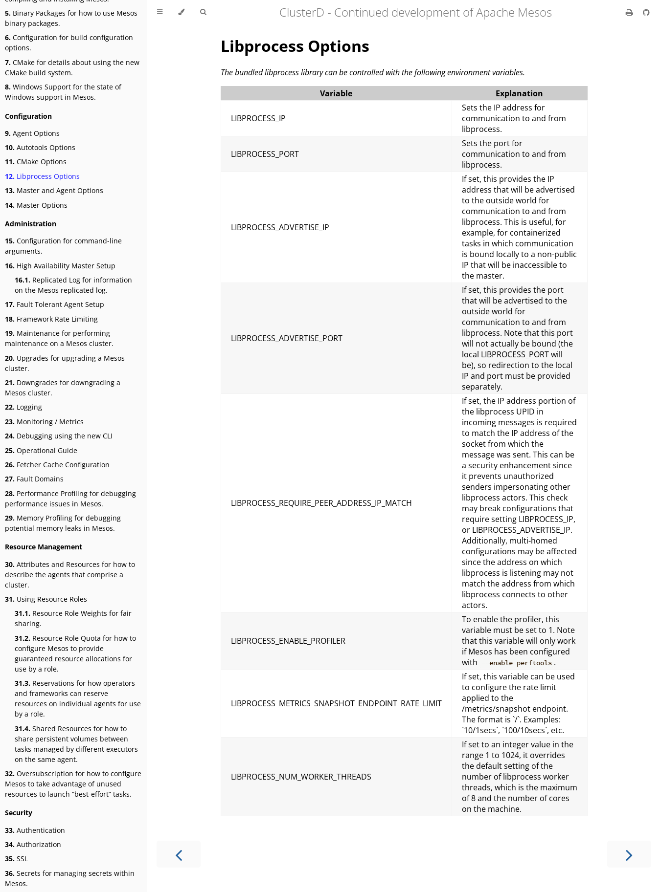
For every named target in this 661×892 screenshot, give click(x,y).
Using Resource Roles (46, 599)
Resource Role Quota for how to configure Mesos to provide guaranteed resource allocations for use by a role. (75, 653)
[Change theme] (181, 12)
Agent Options (32, 133)
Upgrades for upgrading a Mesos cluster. (65, 363)
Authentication (35, 830)
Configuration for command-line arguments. (63, 246)
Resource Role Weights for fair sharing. (73, 618)
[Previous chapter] (179, 854)
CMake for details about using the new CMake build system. (72, 67)
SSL (16, 858)
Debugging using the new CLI (59, 435)
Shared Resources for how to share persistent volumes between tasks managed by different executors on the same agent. (76, 744)
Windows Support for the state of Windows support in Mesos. (63, 92)
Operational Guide (41, 450)
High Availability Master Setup (60, 265)
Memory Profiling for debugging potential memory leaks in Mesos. (63, 523)
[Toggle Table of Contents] (159, 12)
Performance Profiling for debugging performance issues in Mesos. (70, 498)
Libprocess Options (42, 176)
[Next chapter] (629, 854)
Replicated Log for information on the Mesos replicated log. (73, 285)
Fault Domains (34, 478)
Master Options (36, 205)
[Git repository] (646, 12)
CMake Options (36, 161)
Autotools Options (40, 147)
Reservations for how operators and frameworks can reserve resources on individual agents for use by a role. (78, 698)
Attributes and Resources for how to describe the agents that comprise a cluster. (70, 574)
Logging (23, 407)
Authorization (33, 844)
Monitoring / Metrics (44, 421)
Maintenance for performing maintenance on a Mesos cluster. (59, 338)
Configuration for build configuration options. (69, 42)
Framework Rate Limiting (51, 319)
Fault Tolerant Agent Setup (54, 304)
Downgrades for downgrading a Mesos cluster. (62, 387)
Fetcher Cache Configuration (57, 464)
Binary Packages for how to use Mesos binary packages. (71, 18)
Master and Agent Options (54, 190)
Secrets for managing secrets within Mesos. (70, 878)
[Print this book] (630, 12)
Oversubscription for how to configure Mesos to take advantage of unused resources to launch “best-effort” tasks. (73, 784)
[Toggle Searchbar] (203, 12)
